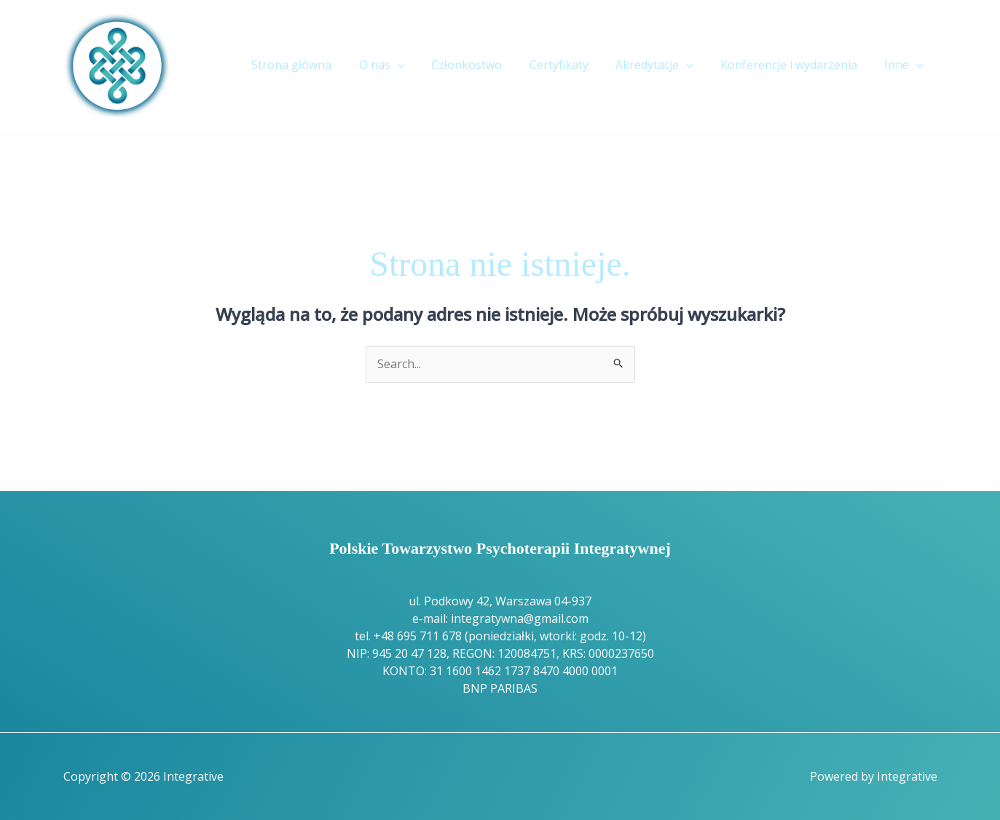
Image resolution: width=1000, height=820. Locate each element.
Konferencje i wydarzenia (794, 65)
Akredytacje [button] (664, 65)
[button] (419, 65)
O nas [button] (403, 65)
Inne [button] (906, 65)
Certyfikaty (572, 65)
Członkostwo (484, 65)
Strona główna (317, 65)
